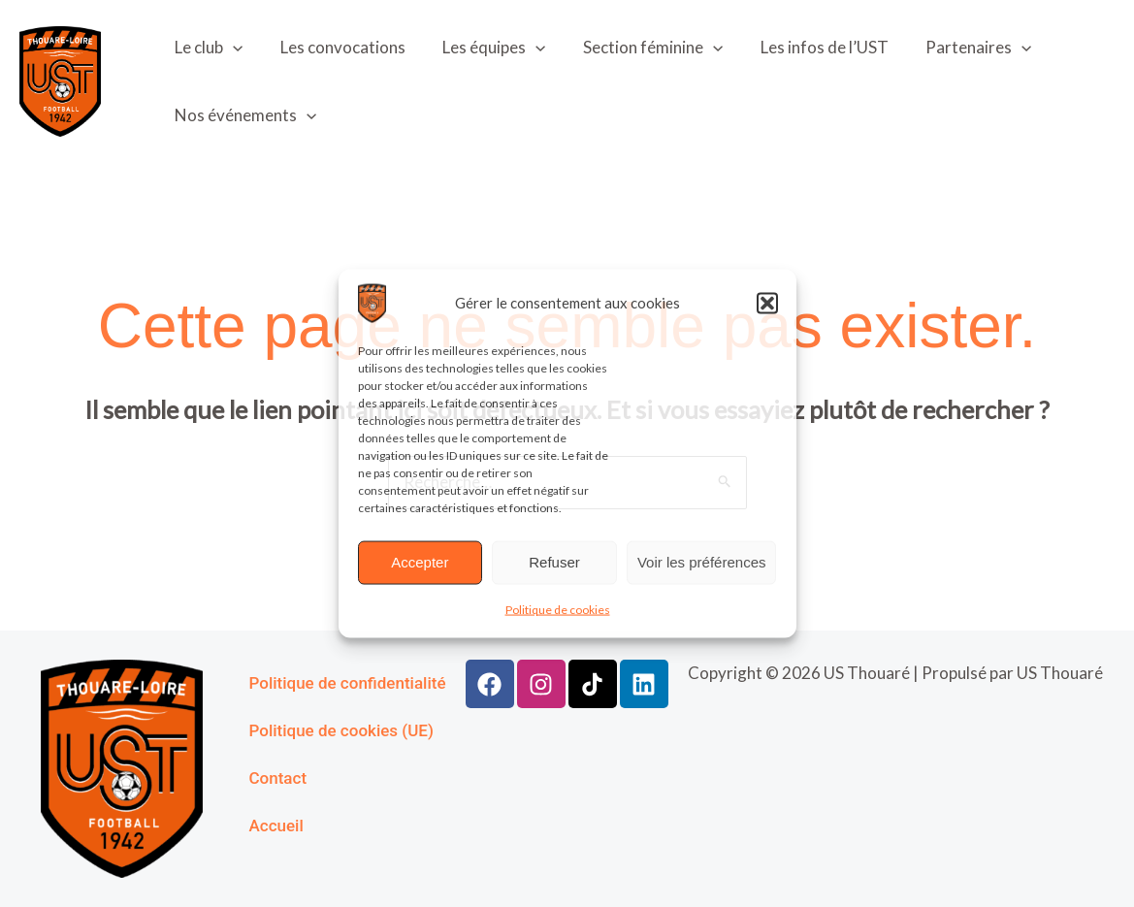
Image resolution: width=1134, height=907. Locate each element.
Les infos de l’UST (805, 47)
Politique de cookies (557, 608)
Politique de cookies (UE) (341, 730)
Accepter (419, 562)
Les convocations (336, 47)
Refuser (554, 562)
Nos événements (243, 115)
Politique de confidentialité (347, 683)
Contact (278, 778)
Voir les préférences (701, 562)
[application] (231, 47)
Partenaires (955, 47)
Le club (207, 47)
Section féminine (637, 47)
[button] (767, 302)
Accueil (276, 825)
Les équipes (483, 47)
